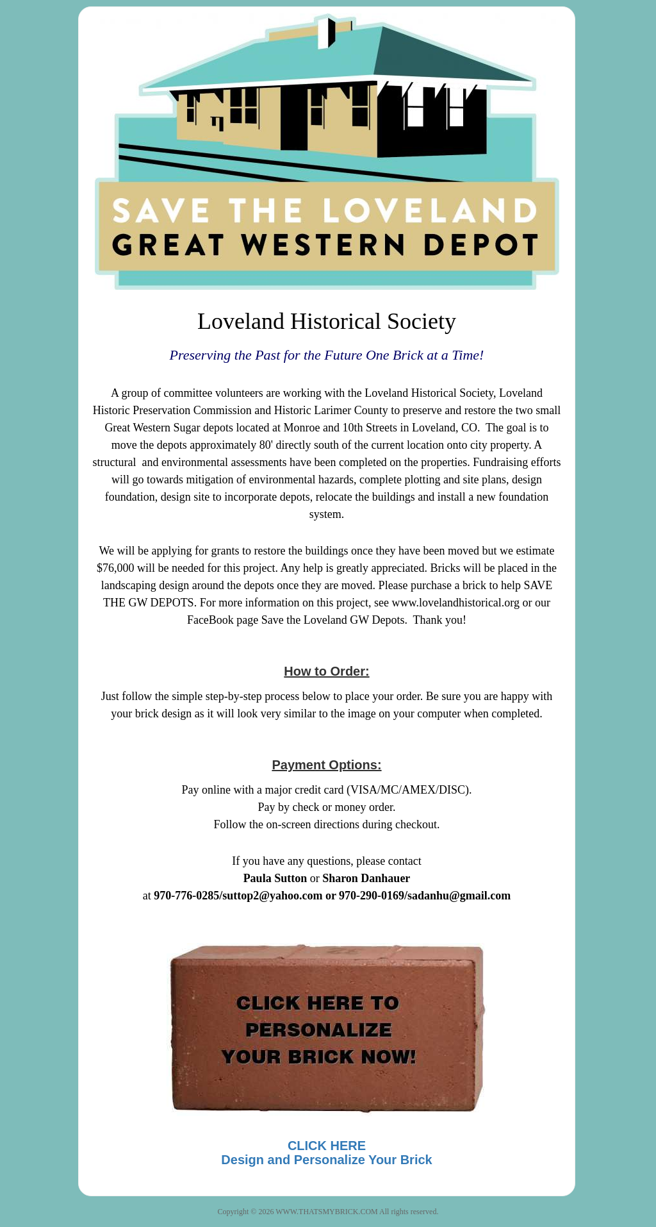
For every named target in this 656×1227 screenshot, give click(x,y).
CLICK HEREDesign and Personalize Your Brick (326, 1153)
